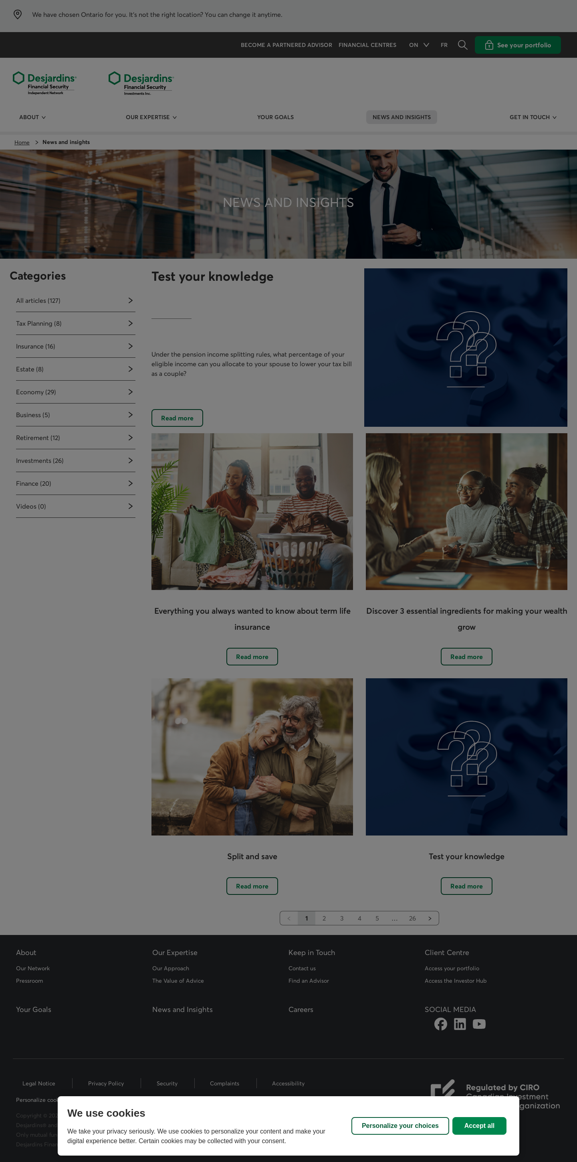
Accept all (479, 1125)
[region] (288, 1126)
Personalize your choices (400, 1125)
